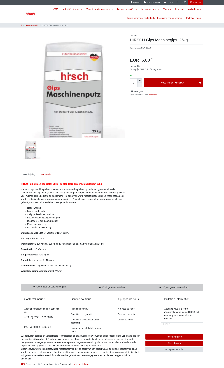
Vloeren (167, 9)
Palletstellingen (193, 18)
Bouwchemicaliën (126, 9)
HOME (55, 9)
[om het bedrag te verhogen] (139, 80)
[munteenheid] (170, 2)
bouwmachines (148, 9)
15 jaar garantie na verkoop (176, 287)
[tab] (29, 174)
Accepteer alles (174, 337)
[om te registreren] (151, 2)
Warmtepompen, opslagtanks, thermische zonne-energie (154, 18)
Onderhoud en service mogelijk (51, 286)
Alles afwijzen (174, 343)
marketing (48, 364)
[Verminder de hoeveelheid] (139, 85)
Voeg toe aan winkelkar (181, 82)
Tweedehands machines (98, 9)
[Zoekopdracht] (177, 2)
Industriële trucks (71, 9)
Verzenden (152, 95)
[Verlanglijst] (184, 2)
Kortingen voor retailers (113, 287)
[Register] (134, 2)
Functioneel (65, 364)
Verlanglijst (137, 91)
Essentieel (31, 364)
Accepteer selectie (174, 349)
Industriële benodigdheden (188, 9)
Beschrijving (29, 174)
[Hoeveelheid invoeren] (133, 82)
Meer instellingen (82, 364)
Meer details (45, 174)
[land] (164, 2)
